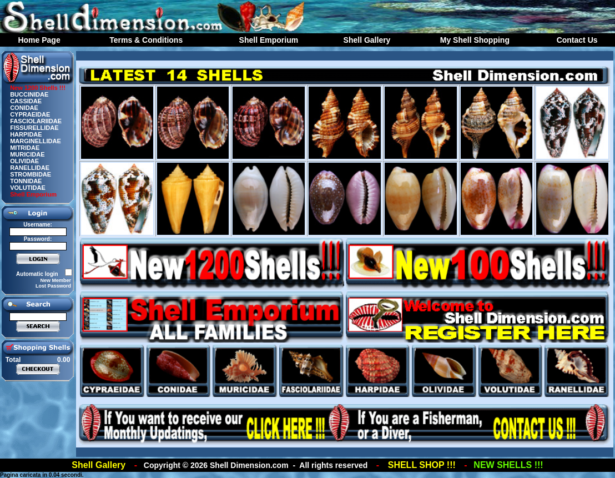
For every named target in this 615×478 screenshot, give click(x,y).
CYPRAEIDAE (30, 114)
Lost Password (53, 286)
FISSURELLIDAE (34, 127)
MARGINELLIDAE (35, 141)
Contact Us (577, 40)
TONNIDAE (26, 181)
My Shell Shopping (475, 40)
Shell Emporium (269, 40)
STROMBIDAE (30, 174)
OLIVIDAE (24, 161)
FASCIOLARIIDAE (36, 121)
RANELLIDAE (29, 167)
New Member (55, 280)
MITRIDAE (24, 147)
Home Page (39, 40)
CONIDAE (24, 107)
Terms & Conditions (146, 40)
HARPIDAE (26, 134)
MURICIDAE (27, 154)
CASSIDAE (26, 101)
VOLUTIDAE (28, 187)
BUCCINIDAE (29, 94)
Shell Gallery (367, 40)
